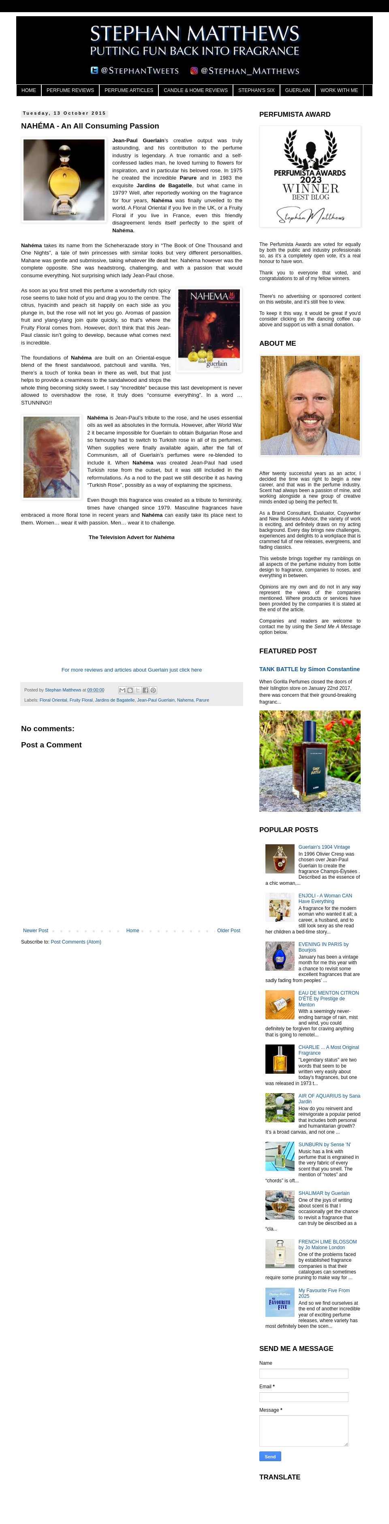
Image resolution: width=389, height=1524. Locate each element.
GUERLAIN (297, 90)
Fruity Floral (81, 700)
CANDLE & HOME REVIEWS (196, 90)
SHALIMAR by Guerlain (324, 1193)
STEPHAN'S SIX (256, 90)
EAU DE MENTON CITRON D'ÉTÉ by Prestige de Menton (329, 999)
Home (132, 930)
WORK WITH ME (339, 90)
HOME (28, 90)
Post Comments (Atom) (76, 942)
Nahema (185, 700)
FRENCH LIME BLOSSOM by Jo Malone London (328, 1244)
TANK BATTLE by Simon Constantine (309, 669)
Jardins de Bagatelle (115, 700)
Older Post (228, 930)
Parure (202, 700)
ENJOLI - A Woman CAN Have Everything (326, 898)
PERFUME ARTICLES (129, 90)
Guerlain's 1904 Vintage (325, 847)
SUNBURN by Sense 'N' (325, 1144)
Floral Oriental (53, 700)
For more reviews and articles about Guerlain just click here (132, 670)
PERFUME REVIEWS (70, 90)
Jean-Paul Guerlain (155, 700)
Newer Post (35, 930)
